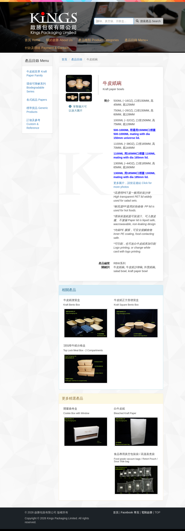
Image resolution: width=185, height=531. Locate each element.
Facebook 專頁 (130, 512)
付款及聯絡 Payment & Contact (46, 48)
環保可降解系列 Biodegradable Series (36, 87)
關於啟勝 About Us (59, 40)
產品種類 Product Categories (98, 40)
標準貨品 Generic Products (37, 109)
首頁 (64, 59)
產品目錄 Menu (136, 40)
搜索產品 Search (148, 21)
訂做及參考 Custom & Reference (33, 124)
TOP (157, 512)
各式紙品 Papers (37, 99)
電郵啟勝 (146, 512)
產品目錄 (76, 59)
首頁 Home (32, 40)
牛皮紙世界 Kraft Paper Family (37, 73)
